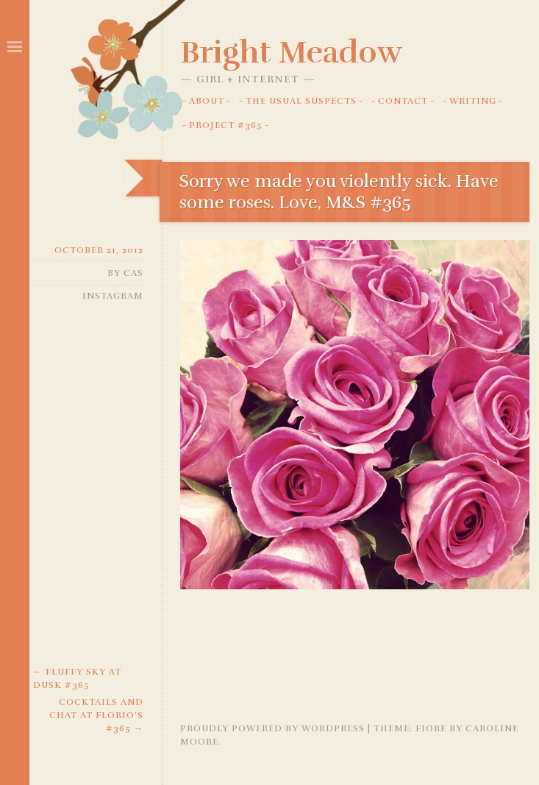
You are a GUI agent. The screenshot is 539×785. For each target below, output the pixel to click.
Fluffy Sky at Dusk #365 (77, 678)
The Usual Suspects (301, 101)
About (206, 101)
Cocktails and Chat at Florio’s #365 (96, 715)
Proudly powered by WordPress (272, 728)
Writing (472, 101)
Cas (133, 273)
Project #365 (226, 125)
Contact (403, 101)
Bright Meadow (291, 52)
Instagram (112, 296)
